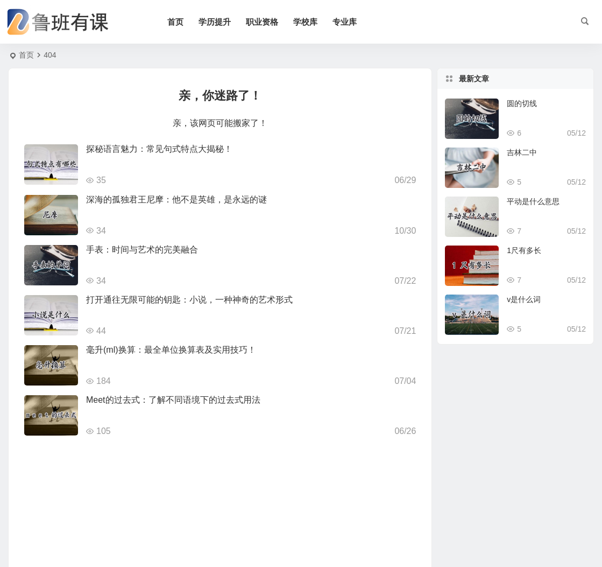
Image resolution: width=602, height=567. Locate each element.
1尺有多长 (524, 250)
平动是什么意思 (533, 201)
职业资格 (262, 21)
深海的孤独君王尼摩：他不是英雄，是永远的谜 (176, 199)
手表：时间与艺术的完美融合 (142, 249)
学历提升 (215, 21)
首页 (175, 21)
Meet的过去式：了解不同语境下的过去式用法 (173, 399)
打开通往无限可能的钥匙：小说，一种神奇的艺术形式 (189, 299)
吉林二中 (522, 152)
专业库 (344, 21)
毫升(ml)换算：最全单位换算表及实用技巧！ (171, 349)
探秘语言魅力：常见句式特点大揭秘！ (159, 148)
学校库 (305, 21)
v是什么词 (524, 299)
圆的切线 (522, 103)
